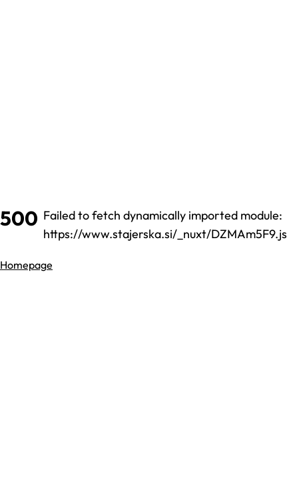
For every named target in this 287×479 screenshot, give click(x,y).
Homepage (26, 264)
